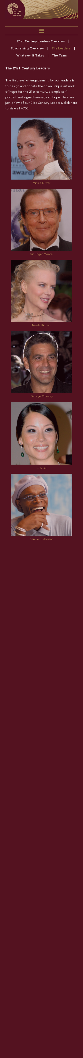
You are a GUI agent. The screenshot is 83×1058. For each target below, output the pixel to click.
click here (70, 104)
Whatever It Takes (30, 57)
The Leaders (61, 50)
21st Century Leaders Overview (41, 43)
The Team (59, 57)
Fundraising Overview (27, 50)
